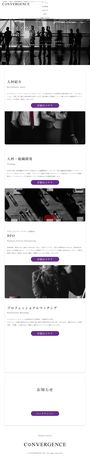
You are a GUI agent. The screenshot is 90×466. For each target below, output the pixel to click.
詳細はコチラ (45, 259)
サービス (45, 3)
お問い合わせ (45, 18)
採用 (44, 14)
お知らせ (45, 10)
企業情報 (45, 6)
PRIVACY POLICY (45, 436)
